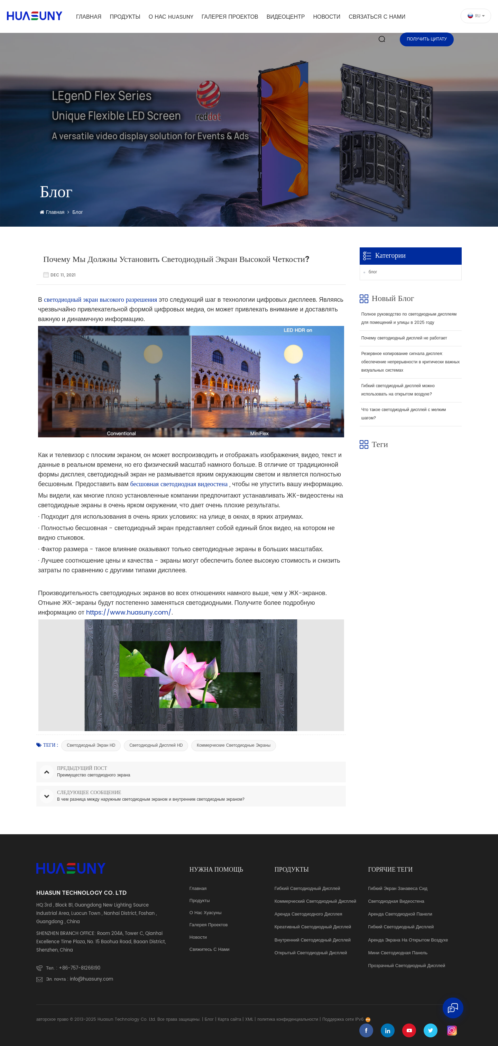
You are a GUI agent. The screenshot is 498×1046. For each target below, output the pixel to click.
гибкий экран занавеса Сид (397, 888)
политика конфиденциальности (287, 1019)
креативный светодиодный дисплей (313, 927)
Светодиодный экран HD (91, 745)
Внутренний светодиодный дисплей (313, 940)
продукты (200, 901)
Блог (209, 1019)
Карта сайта (229, 1019)
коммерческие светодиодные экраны (233, 745)
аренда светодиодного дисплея (308, 914)
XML (249, 1019)
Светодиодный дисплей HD (156, 745)
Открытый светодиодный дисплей (311, 953)
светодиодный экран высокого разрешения (99, 300)
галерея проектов (230, 16)
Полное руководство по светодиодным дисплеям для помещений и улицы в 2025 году (408, 318)
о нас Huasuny (171, 16)
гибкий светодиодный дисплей (401, 927)
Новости (326, 16)
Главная (88, 16)
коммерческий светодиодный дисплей (315, 901)
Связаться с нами (377, 16)
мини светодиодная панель (397, 953)
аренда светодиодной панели (400, 914)
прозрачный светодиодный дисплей (406, 966)
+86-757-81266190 (79, 968)
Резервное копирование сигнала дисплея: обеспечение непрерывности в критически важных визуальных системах (410, 362)
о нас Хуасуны (206, 913)
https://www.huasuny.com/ (128, 613)
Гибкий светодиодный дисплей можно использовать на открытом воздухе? (398, 390)
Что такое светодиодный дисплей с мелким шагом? (403, 414)
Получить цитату (427, 39)
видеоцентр (286, 16)
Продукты (125, 16)
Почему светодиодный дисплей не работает (404, 338)
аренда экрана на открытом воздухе (408, 940)
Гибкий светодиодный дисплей (307, 888)
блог (373, 272)
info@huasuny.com (91, 979)
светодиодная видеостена (396, 901)
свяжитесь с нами (210, 949)
